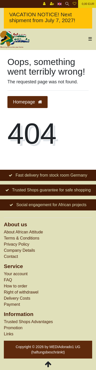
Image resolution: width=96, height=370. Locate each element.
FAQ (8, 280)
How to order (15, 286)
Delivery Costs (17, 298)
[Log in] (44, 4)
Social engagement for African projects (51, 205)
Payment (12, 304)
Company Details (19, 250)
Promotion (13, 328)
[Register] (52, 4)
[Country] (59, 4)
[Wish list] (74, 4)
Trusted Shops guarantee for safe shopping (51, 190)
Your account (16, 274)
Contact (11, 256)
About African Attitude (23, 232)
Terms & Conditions (21, 238)
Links (8, 334)
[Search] (67, 4)
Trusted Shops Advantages (28, 322)
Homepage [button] (27, 101)
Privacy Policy (16, 244)
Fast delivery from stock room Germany (51, 175)
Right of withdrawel (21, 292)
